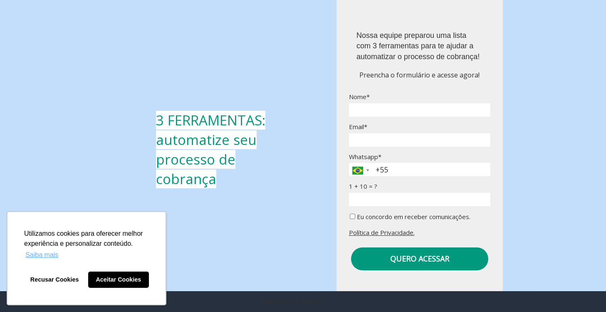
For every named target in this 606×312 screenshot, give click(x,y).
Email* (358, 127)
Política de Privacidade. (382, 232)
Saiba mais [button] (41, 254)
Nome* (359, 97)
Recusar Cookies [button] (54, 279)
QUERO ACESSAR (419, 259)
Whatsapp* (365, 157)
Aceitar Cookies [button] (118, 279)
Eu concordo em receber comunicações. (410, 217)
